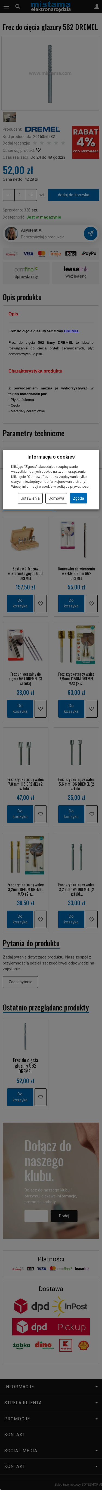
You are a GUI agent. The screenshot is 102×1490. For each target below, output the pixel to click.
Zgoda (78, 498)
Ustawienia (30, 498)
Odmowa (56, 498)
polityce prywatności (73, 486)
